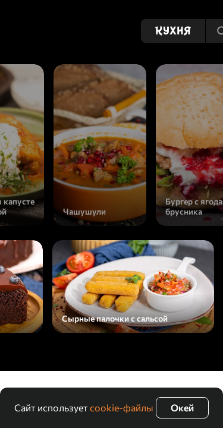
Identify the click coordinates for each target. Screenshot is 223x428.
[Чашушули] (100, 145)
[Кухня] (173, 31)
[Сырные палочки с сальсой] (133, 286)
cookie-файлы (121, 407)
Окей (182, 407)
